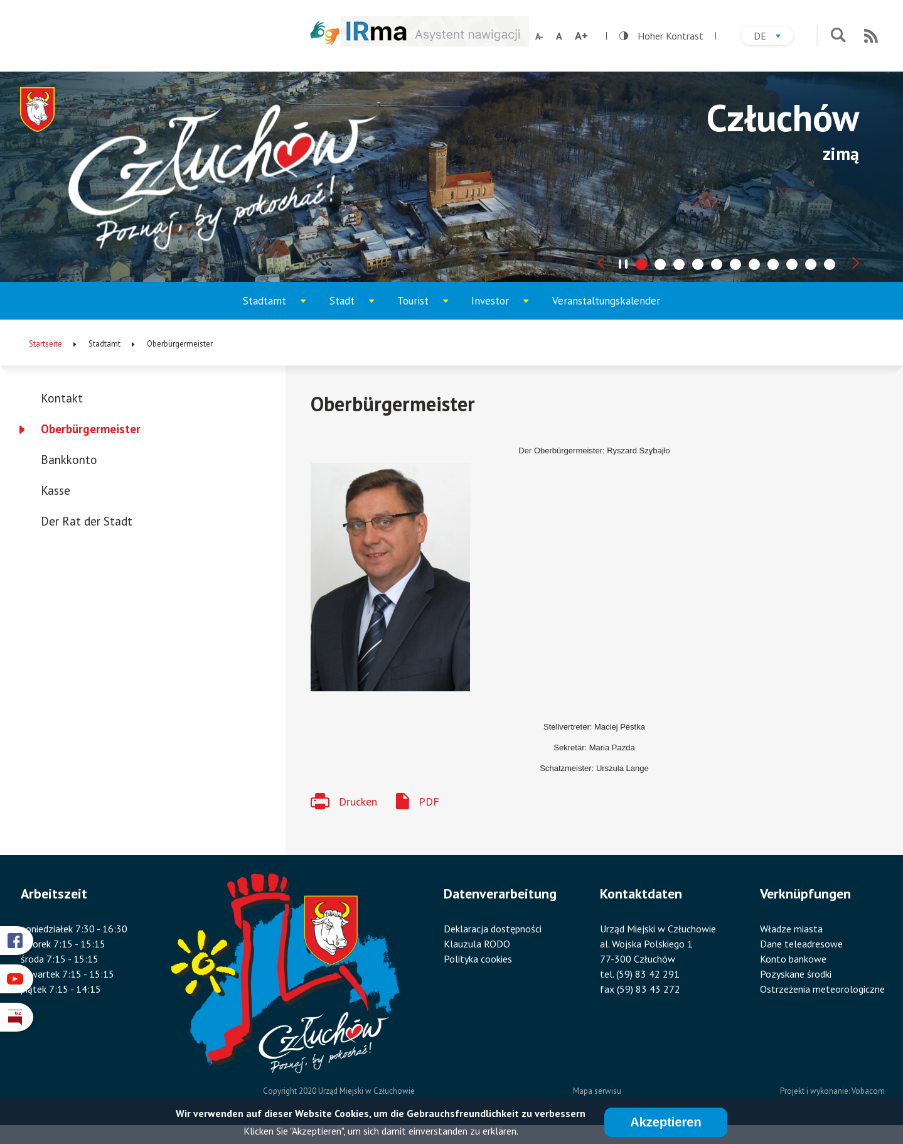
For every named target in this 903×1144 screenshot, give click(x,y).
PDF (429, 801)
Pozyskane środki (795, 974)
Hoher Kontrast (661, 36)
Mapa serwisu (597, 1091)
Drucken (358, 801)
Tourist (428, 307)
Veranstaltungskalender (606, 301)
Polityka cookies (478, 958)
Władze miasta (791, 928)
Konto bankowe (793, 958)
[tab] (641, 264)
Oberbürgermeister (91, 428)
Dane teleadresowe (801, 943)
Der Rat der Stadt (86, 521)
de (773, 37)
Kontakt (62, 398)
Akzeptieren (665, 1122)
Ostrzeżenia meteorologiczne (822, 989)
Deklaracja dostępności (493, 928)
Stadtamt (280, 307)
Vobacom (868, 1091)
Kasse (55, 490)
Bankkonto (69, 459)
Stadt (357, 307)
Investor (505, 307)
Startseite (45, 343)
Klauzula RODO (477, 943)
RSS (871, 36)
